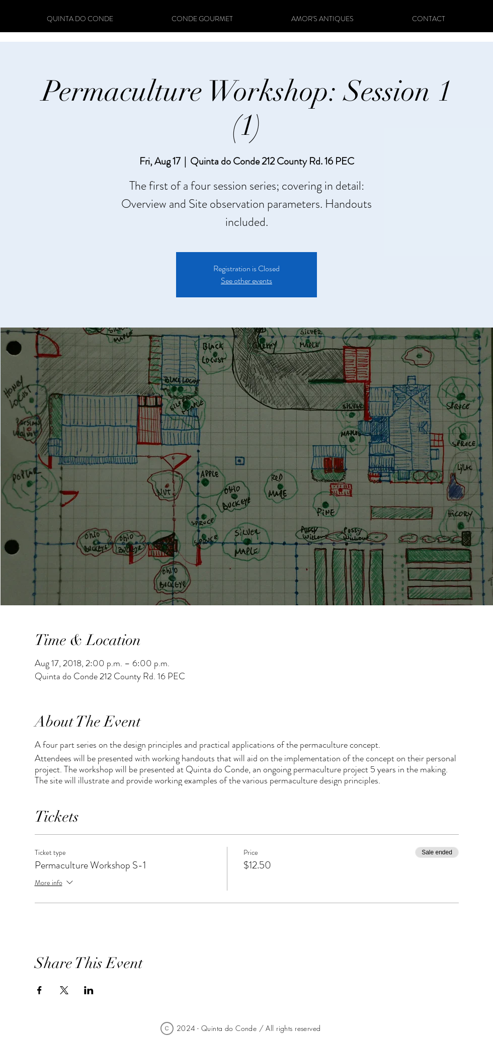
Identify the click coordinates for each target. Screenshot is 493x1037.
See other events (246, 280)
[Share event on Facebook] (39, 990)
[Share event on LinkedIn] (89, 990)
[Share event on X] (64, 990)
